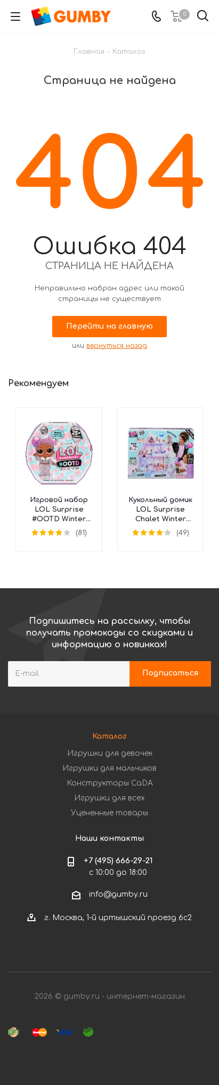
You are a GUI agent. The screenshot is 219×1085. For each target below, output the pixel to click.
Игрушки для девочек (109, 753)
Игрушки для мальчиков (109, 768)
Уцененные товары (109, 813)
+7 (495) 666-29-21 (118, 860)
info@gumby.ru (118, 894)
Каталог (109, 736)
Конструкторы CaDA (110, 783)
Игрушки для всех (109, 798)
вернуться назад (116, 345)
